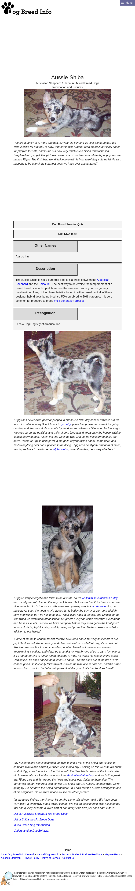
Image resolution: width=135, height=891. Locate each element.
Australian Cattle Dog (80, 775)
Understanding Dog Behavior (31, 830)
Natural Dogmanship (48, 854)
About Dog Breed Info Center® (17, 854)
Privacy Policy (31, 858)
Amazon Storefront (11, 858)
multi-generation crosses (69, 300)
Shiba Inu (44, 284)
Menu (129, 2)
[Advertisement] (67, 40)
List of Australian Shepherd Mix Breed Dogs (40, 813)
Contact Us (68, 858)
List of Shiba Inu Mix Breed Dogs (33, 819)
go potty (66, 424)
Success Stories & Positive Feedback (82, 854)
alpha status (60, 449)
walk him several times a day (99, 598)
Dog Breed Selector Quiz (67, 224)
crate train (99, 606)
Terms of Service (51, 858)
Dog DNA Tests (67, 233)
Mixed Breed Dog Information (31, 825)
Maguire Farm (112, 854)
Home (67, 849)
